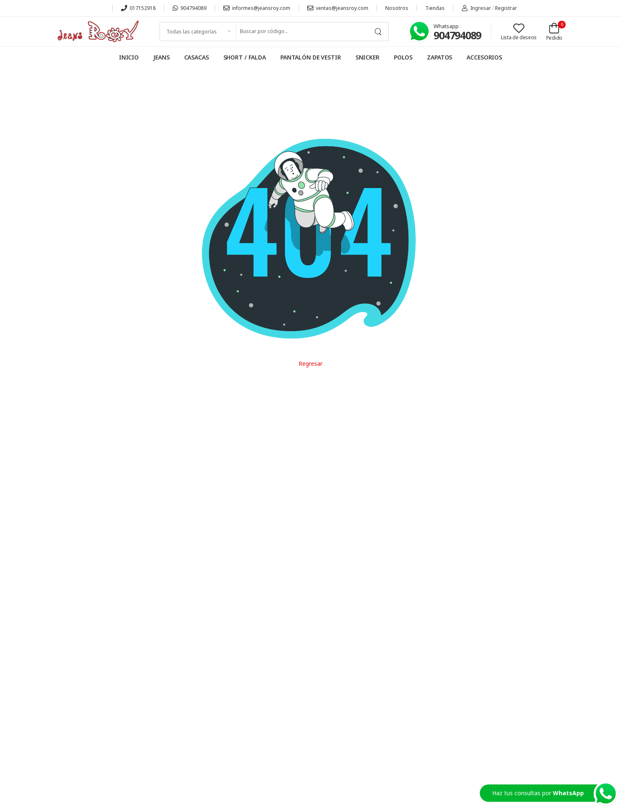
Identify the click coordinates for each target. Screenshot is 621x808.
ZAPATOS (439, 57)
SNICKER (367, 57)
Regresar (310, 363)
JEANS (161, 57)
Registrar (506, 8)
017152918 (138, 8)
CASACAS (196, 57)
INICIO (129, 57)
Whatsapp (447, 26)
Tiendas (435, 8)
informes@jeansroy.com (256, 8)
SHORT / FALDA (244, 57)
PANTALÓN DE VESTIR (310, 57)
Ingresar (476, 8)
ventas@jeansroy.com (337, 8)
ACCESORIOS (484, 57)
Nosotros (396, 8)
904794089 (189, 8)
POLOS (403, 57)
